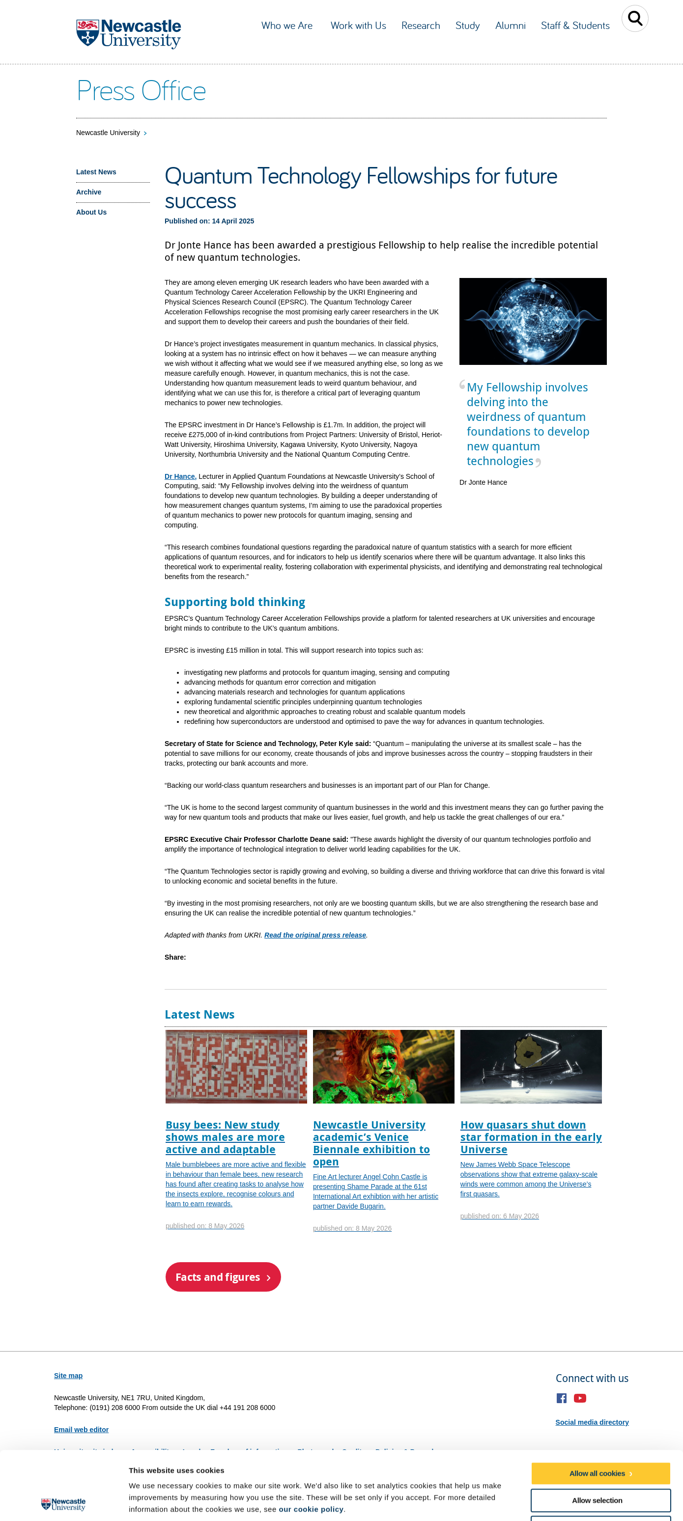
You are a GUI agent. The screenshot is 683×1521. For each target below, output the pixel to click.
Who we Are (288, 25)
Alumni (510, 25)
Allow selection (597, 1432)
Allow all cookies (597, 1405)
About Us (91, 212)
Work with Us (358, 25)
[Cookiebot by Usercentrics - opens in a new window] (64, 1501)
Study (467, 25)
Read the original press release (315, 935)
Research (420, 25)
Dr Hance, (181, 476)
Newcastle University (108, 133)
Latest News (96, 172)
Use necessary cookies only (597, 1459)
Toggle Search (635, 18)
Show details (516, 1501)
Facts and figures (217, 1276)
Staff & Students (575, 25)
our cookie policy (311, 1441)
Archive (88, 192)
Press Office (140, 89)
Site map (68, 1376)
